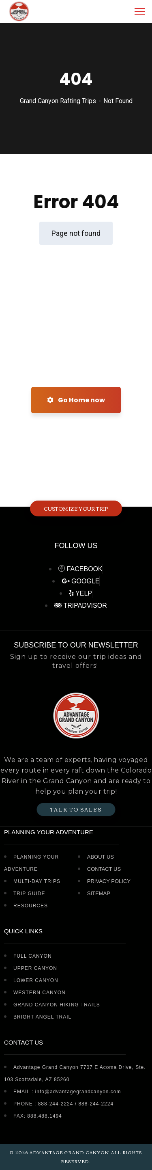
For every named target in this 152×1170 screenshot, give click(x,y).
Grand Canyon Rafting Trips (58, 101)
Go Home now (76, 400)
